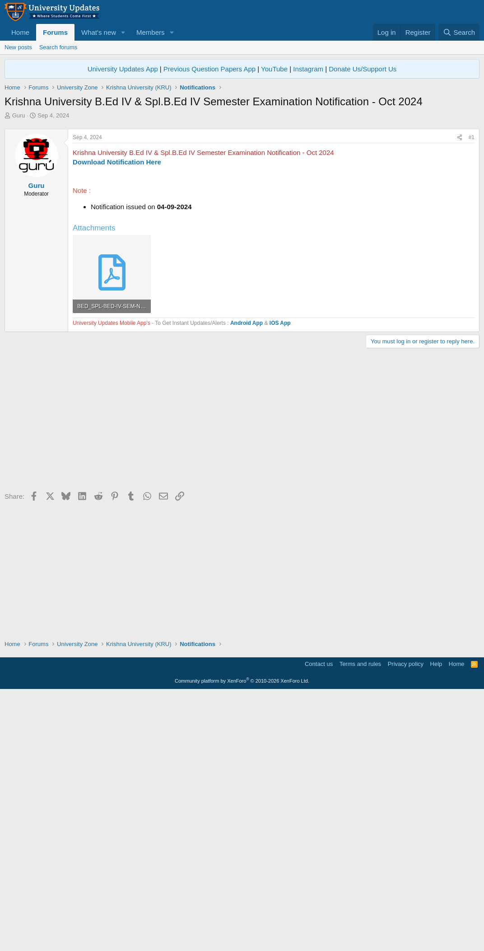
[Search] (458, 32)
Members (150, 32)
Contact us (319, 921)
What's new (98, 32)
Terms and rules (360, 921)
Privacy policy (406, 921)
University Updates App (123, 69)
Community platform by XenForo (242, 938)
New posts (18, 47)
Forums (55, 32)
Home (20, 32)
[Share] (459, 264)
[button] (123, 32)
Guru (18, 115)
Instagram (308, 69)
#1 (472, 264)
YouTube (274, 69)
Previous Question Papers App (209, 69)
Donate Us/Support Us (362, 69)
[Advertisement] (242, 187)
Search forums (58, 47)
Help (436, 921)
